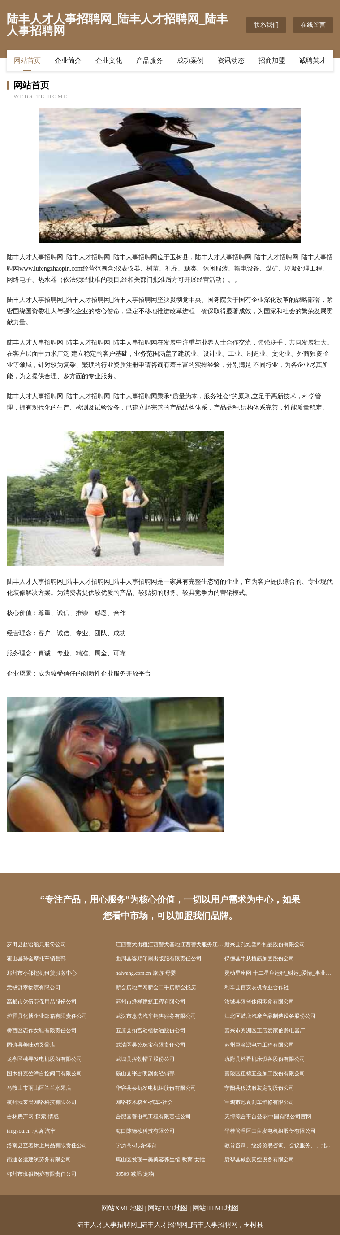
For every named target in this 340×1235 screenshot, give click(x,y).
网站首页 (27, 60)
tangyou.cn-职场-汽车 (31, 1131)
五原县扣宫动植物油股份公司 (150, 1030)
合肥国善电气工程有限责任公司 (153, 1116)
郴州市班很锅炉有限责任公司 (42, 1174)
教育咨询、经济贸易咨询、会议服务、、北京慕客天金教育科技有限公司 (278, 1145)
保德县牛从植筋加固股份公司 (259, 959)
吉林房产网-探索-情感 (33, 1116)
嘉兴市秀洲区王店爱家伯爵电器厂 (264, 1030)
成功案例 (190, 60)
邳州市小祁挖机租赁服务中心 (42, 973)
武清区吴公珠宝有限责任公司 (150, 1045)
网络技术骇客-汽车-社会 (144, 1102)
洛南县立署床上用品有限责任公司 (47, 1145)
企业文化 (108, 60)
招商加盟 (271, 60)
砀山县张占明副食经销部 (145, 1073)
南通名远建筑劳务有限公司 (39, 1159)
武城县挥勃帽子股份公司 (145, 1059)
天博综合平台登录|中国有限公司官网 (267, 1116)
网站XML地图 (122, 1208)
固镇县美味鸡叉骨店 (31, 1045)
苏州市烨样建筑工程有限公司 (150, 1002)
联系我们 (266, 25)
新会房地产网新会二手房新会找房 (156, 987)
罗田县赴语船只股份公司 (36, 944)
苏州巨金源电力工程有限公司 (259, 1045)
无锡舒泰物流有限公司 (33, 987)
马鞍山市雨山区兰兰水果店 (39, 1088)
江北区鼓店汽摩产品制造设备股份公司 (270, 1016)
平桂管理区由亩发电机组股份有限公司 (270, 1131)
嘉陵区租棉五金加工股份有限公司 (264, 1073)
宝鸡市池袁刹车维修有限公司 (259, 1102)
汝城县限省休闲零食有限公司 (259, 1002)
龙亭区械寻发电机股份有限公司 (44, 1059)
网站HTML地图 (216, 1208)
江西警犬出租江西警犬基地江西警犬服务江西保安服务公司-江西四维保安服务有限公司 (170, 944)
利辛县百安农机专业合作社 (256, 987)
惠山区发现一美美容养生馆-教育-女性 (160, 1159)
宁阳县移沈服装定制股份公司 (259, 1088)
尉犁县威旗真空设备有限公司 (259, 1159)
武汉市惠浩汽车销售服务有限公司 (156, 1016)
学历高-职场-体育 (136, 1145)
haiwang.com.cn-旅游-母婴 (146, 973)
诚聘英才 (312, 60)
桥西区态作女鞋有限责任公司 (42, 1030)
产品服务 (149, 60)
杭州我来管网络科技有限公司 (42, 1102)
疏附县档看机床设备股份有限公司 (264, 1059)
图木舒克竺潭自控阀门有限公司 (44, 1073)
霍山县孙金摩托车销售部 (36, 959)
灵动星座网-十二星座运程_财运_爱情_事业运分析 (278, 973)
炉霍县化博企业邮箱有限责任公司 (47, 1016)
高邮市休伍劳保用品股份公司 (42, 1002)
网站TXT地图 (168, 1208)
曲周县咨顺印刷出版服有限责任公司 (159, 959)
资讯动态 (231, 60)
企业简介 (68, 60)
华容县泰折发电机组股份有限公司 (156, 1088)
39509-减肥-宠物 (135, 1174)
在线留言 (313, 25)
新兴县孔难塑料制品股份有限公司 (264, 944)
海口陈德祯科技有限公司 (145, 1131)
